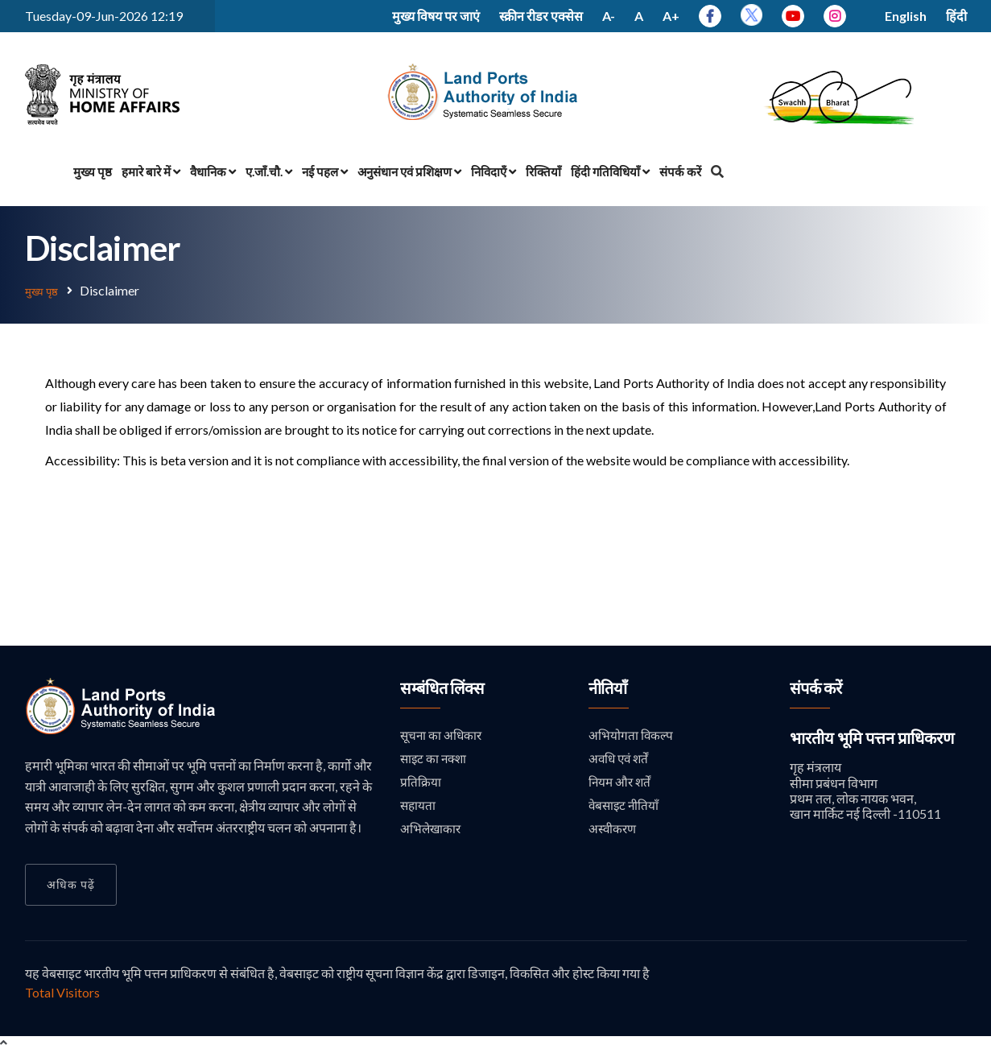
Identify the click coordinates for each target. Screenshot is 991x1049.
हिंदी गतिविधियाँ (610, 171)
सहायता (418, 807)
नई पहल (325, 171)
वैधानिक (213, 171)
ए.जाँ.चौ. (269, 171)
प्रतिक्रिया (420, 783)
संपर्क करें (680, 171)
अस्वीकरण (613, 831)
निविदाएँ (493, 171)
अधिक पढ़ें (71, 883)
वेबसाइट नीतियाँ (625, 807)
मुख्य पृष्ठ (92, 171)
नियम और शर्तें (621, 783)
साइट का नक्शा (435, 758)
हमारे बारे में (151, 171)
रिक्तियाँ (543, 171)
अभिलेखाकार (431, 831)
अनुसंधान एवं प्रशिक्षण (409, 171)
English (906, 15)
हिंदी (956, 15)
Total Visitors (62, 991)
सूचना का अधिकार (442, 734)
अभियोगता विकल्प (631, 734)
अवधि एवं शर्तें (620, 758)
